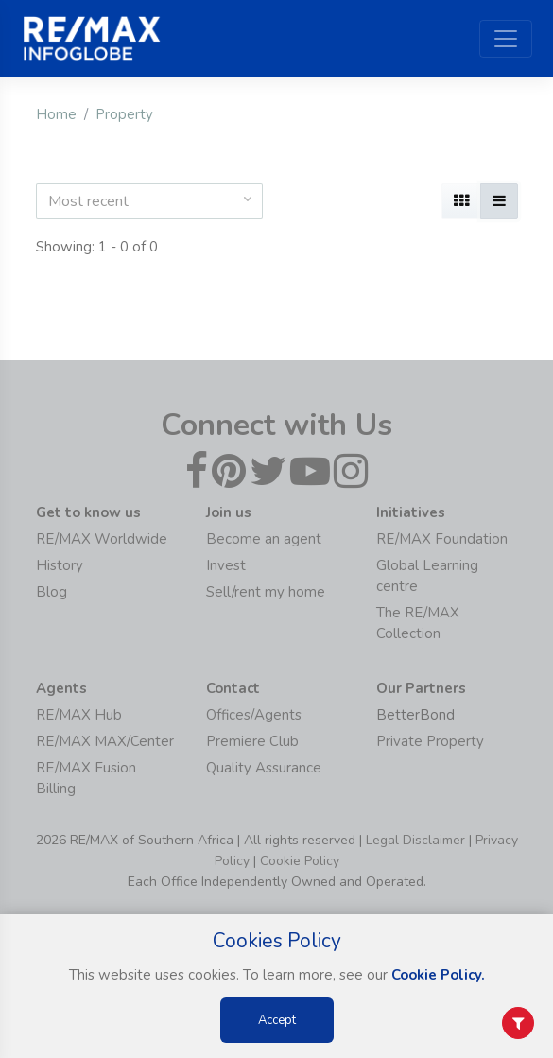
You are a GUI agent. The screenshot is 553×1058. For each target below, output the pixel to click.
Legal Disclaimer (415, 840)
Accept (277, 1020)
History (59, 565)
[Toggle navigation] (505, 39)
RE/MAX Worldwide (101, 538)
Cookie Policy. (438, 974)
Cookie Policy (299, 861)
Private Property (430, 741)
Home (56, 114)
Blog (51, 591)
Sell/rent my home (265, 591)
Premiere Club (252, 741)
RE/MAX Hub (79, 714)
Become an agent (263, 538)
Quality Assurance (263, 767)
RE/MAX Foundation (442, 538)
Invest (226, 565)
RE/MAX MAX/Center (105, 741)
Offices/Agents (254, 714)
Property (124, 114)
